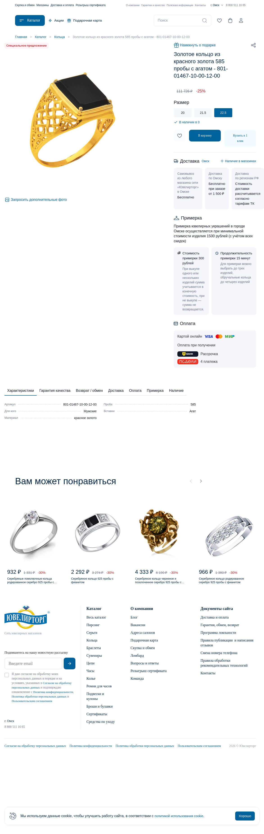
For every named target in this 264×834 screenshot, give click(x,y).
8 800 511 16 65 (236, 5)
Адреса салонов (143, 637)
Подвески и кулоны (95, 701)
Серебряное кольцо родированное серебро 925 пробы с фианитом (222, 584)
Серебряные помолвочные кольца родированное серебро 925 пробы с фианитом (33, 584)
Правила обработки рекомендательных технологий (224, 667)
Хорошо (245, 816)
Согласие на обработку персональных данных (35, 755)
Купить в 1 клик (240, 139)
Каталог (94, 613)
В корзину (205, 136)
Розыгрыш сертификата (91, 5)
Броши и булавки (99, 711)
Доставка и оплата (62, 5)
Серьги (91, 637)
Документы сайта (217, 613)
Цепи (90, 668)
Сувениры (94, 660)
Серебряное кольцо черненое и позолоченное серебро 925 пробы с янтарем (161, 584)
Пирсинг (93, 630)
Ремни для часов (99, 691)
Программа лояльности (218, 637)
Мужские (90, 412)
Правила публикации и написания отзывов (227, 647)
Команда (137, 683)
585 (193, 405)
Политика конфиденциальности (91, 755)
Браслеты (93, 653)
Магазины (42, 5)
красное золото (85, 419)
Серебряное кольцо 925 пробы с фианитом (97, 584)
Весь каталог (96, 622)
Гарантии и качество (153, 5)
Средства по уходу (100, 726)
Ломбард (137, 660)
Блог (134, 622)
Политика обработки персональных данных (145, 755)
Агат (193, 412)
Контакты (200, 5)
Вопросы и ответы (145, 668)
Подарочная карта (84, 20)
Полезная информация (180, 5)
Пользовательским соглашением (199, 755)
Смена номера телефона (219, 657)
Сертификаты (96, 719)
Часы (90, 675)
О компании (133, 5)
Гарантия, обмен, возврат (220, 630)
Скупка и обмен (25, 5)
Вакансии (138, 630)
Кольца (91, 645)
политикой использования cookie (182, 816)
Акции (56, 20)
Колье (90, 683)
